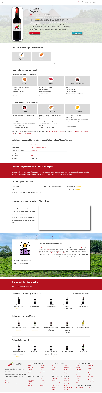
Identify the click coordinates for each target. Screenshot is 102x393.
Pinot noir (54, 378)
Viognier (44, 252)
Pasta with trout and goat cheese (73, 115)
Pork (41, 378)
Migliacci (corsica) (70, 117)
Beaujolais (78, 369)
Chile (29, 371)
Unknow (66, 371)
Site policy (7, 382)
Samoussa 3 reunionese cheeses (46, 127)
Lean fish (30, 385)
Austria (30, 369)
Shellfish (42, 385)
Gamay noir (66, 380)
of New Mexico (42, 15)
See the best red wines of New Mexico (81, 340)
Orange (65, 372)
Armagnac (78, 367)
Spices (21, 59)
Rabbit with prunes (70, 98)
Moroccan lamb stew (18, 118)
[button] (78, 2)
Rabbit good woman (70, 89)
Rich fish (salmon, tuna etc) (44, 382)
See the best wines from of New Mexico (81, 316)
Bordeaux (78, 371)
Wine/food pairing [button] (63, 1)
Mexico (43, 247)
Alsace (77, 365)
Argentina (30, 365)
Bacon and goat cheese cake (72, 124)
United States (34, 153)
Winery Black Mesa (36, 9)
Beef (51, 83)
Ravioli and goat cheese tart (72, 121)
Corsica (77, 380)
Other (65, 369)
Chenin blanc (67, 382)
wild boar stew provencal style (23, 133)
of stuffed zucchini (75, 131)
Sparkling (54, 369)
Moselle (89, 368)
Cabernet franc (55, 385)
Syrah (40, 252)
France (29, 372)
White (53, 367)
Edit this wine (77, 33)
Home (7, 1)
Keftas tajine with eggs (18, 91)
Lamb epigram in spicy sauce (19, 121)
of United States (50, 15)
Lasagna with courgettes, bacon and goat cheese (77, 119)
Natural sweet (67, 367)
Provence (90, 372)
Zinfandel (43, 147)
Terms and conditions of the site (12, 384)
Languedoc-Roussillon (90, 366)
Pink (53, 371)
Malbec (54, 389)
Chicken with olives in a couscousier (21, 87)
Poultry (24, 83)
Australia (30, 367)
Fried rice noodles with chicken (20, 98)
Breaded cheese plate (71, 126)
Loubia (41, 125)
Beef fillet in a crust (43, 89)
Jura (77, 382)
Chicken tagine (16, 89)
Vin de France (91, 381)
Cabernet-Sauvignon (36, 147)
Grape (59, 251)
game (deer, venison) (59, 131)
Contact (6, 380)
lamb (52, 131)
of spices (63, 63)
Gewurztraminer (68, 387)
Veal (41, 387)
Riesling (58, 252)
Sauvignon (53, 252)
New (40, 247)
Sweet (65, 365)
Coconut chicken (17, 93)
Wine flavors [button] (53, 1)
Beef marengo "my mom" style (46, 87)
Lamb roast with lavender (19, 125)
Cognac (77, 378)
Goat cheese (77, 111)
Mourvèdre (66, 378)
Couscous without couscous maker (47, 98)
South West (90, 376)
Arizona (48, 249)
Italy (41, 369)
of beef (48, 131)
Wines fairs (90, 387)
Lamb (25, 111)
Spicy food (51, 111)
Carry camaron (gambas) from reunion (48, 123)
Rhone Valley (91, 379)
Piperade (41, 118)
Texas (82, 247)
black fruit (67, 63)
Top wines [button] (24, 1)
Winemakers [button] (44, 1)
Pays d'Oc (90, 370)
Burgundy (78, 372)
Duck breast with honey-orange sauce (75, 95)
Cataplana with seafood (45, 91)
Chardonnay (55, 380)
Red (32, 155)
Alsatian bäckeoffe (43, 93)
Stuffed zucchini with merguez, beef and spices (24, 123)
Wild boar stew (69, 87)
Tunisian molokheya (44, 95)
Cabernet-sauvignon (57, 382)
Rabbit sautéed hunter (71, 91)
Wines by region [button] (15, 1)
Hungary (42, 367)
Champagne (79, 376)
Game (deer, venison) (77, 83)
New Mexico (34, 150)
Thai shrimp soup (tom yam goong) (47, 121)
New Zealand (43, 371)
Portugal (42, 372)
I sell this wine (34, 33)
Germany (42, 365)
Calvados (78, 374)
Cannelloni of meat (17, 95)
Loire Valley (90, 378)
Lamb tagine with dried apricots (20, 127)
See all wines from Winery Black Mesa (81, 293)
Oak (41, 59)
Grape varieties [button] (34, 1)
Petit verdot (67, 383)
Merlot (53, 383)
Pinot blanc (66, 389)
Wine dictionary (79, 387)
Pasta (29, 387)
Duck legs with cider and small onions (74, 93)
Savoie (89, 374)
